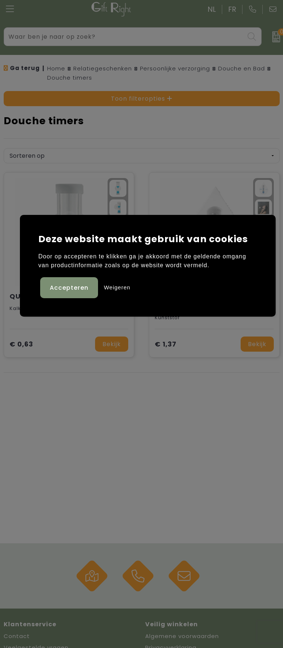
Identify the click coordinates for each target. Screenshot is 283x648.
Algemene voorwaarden (182, 636)
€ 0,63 (21, 344)
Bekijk (111, 344)
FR (232, 9)
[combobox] (124, 36)
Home (56, 68)
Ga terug (25, 68)
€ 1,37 (166, 344)
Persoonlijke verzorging (175, 68)
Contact (17, 636)
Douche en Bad (241, 68)
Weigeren (117, 287)
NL (212, 9)
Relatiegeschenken (102, 68)
